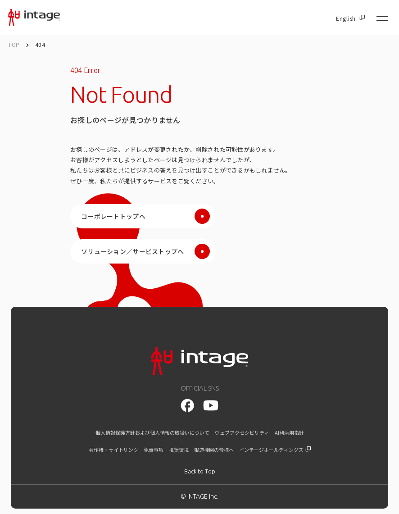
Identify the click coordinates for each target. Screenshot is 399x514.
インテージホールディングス (275, 449)
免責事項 (153, 449)
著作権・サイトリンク (113, 449)
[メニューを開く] (382, 18)
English (350, 18)
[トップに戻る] (199, 471)
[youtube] (187, 405)
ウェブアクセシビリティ (242, 432)
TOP (14, 44)
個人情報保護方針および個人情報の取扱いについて (152, 432)
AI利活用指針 (289, 432)
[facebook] (210, 405)
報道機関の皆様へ (214, 449)
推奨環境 (179, 449)
